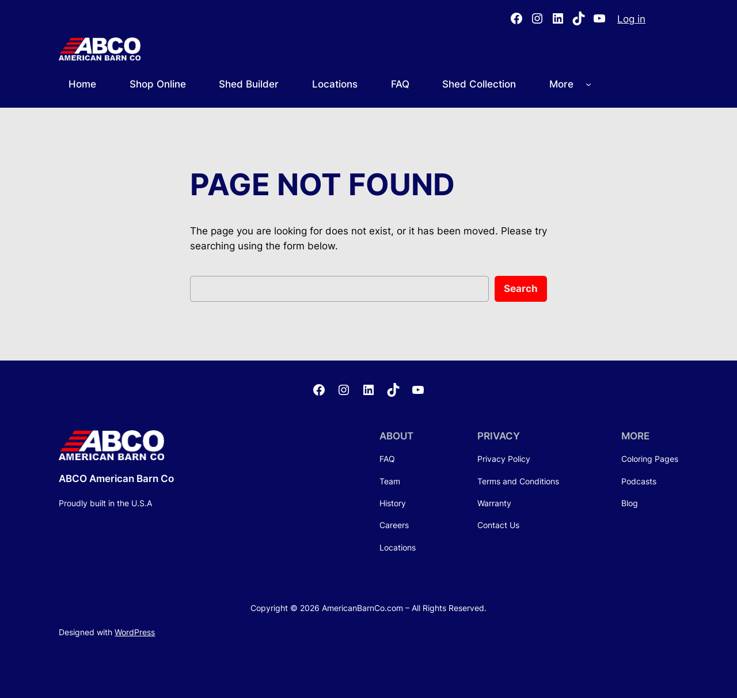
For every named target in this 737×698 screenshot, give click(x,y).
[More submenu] (588, 84)
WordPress (135, 632)
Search (521, 288)
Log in (631, 19)
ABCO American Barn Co (116, 478)
